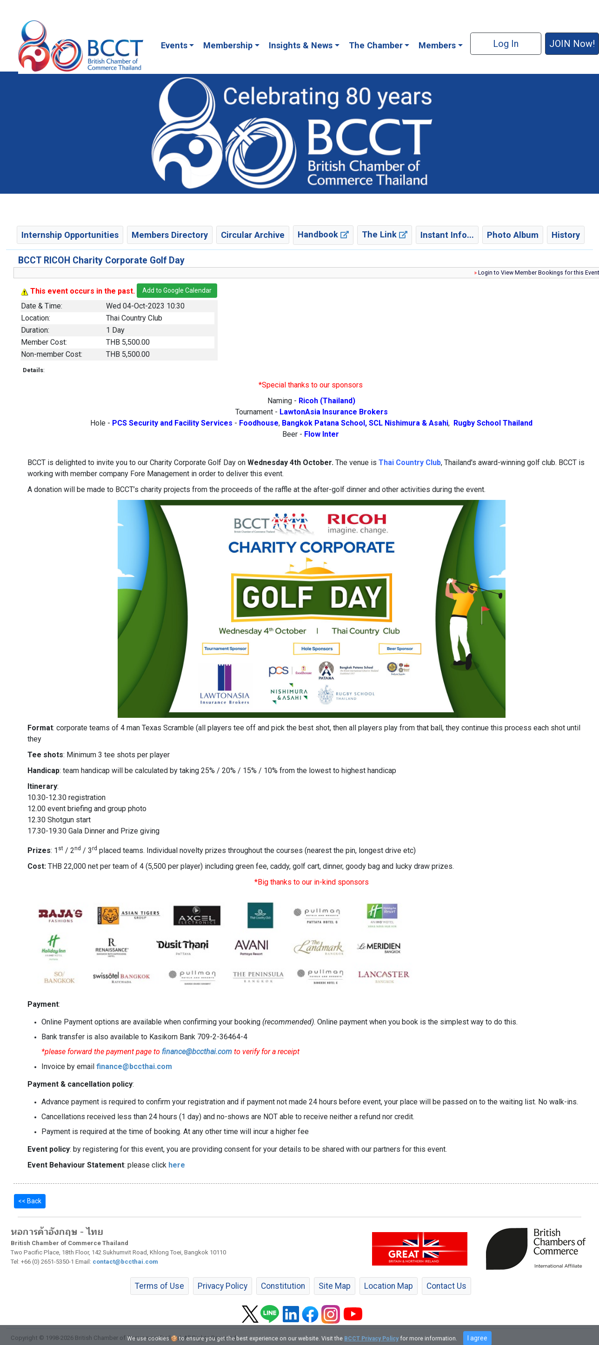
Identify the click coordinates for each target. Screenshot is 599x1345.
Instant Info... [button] (447, 235)
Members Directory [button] (170, 235)
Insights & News (301, 45)
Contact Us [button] (446, 1286)
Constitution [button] (283, 1286)
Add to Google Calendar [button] (177, 290)
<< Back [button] (29, 1201)
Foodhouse (259, 423)
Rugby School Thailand (492, 423)
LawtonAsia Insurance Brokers (334, 411)
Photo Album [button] (513, 235)
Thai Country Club (410, 462)
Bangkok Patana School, (324, 423)
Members (437, 45)
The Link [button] (384, 234)
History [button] (566, 235)
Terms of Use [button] (159, 1286)
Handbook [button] (323, 234)
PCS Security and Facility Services (172, 423)
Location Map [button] (388, 1286)
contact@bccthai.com (125, 1261)
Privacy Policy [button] (222, 1286)
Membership (228, 45)
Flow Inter (321, 434)
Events (174, 45)
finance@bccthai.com (197, 1051)
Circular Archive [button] (253, 235)
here (176, 1165)
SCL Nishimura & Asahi (408, 423)
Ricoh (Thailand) (327, 400)
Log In (506, 43)
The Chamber (376, 45)
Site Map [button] (335, 1286)
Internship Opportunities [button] (70, 235)
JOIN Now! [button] (572, 43)
